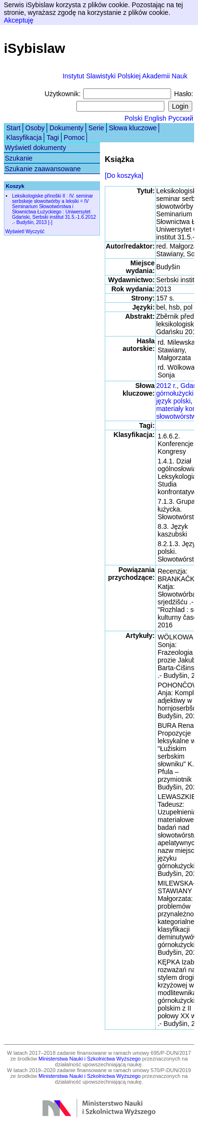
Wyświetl (14, 231)
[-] (50, 222)
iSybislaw (34, 48)
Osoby (35, 128)
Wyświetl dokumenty (35, 147)
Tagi (53, 137)
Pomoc (74, 137)
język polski (173, 401)
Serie (96, 128)
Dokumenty (67, 128)
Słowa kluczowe (133, 128)
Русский (180, 118)
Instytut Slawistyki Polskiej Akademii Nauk (124, 76)
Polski (133, 118)
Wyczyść (34, 231)
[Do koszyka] (124, 175)
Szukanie (19, 158)
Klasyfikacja (24, 137)
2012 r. (166, 385)
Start (13, 128)
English (155, 118)
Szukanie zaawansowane (43, 169)
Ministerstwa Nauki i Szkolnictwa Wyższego (89, 1059)
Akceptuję (18, 20)
